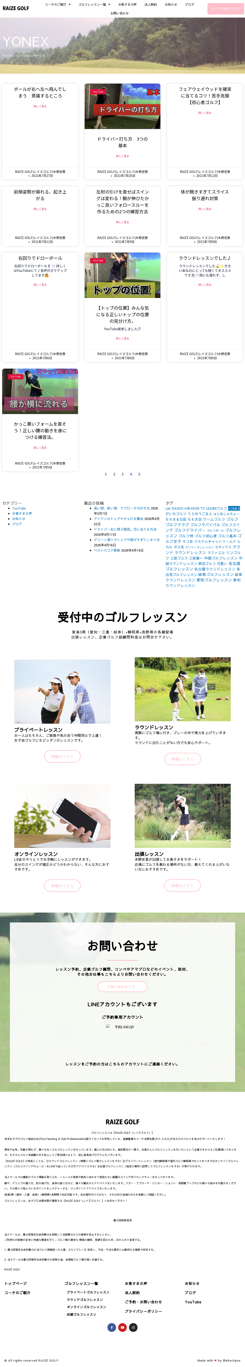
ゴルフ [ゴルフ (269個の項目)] (232, 520)
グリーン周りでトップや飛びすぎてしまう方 (127, 540)
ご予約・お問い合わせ (143, 1303)
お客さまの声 (127, 4)
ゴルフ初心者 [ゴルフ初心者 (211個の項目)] (205, 536)
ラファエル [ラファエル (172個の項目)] (216, 553)
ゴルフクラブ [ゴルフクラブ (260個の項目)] (177, 525)
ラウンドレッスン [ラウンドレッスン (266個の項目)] (190, 553)
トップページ (10, 56)
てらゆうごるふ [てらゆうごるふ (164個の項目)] (200, 514)
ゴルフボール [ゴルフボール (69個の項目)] (215, 531)
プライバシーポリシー (143, 1312)
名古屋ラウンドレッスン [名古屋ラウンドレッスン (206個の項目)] (214, 569)
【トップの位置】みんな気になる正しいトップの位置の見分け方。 (122, 315)
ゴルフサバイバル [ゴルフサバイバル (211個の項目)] (205, 525)
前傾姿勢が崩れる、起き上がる (40, 195)
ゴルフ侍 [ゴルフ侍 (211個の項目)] (185, 536)
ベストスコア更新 (107, 551)
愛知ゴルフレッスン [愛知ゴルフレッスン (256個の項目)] (214, 580)
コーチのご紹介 (58, 4)
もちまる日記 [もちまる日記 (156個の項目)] (176, 520)
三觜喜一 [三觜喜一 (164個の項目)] (196, 558)
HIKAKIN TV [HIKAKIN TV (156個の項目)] (195, 509)
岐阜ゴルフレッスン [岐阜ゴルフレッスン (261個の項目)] (216, 575)
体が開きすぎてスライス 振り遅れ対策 (207, 195)
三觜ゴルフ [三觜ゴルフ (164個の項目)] (179, 558)
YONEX (26, 56)
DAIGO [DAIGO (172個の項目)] (177, 509)
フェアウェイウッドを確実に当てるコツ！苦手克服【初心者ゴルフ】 (205, 95)
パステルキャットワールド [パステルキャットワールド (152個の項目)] (215, 542)
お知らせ (171, 4)
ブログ (189, 4)
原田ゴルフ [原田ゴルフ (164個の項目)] (207, 564)
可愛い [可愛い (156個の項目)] (222, 564)
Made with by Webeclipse (219, 1361)
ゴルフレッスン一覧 (94, 4)
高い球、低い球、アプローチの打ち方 (122, 509)
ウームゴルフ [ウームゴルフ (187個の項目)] (214, 520)
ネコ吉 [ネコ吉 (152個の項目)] (187, 542)
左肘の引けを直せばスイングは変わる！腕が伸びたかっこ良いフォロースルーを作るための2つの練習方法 (122, 202)
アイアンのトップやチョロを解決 (118, 519)
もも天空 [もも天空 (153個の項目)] (195, 520)
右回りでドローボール (40, 258)
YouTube (19, 509)
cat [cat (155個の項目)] (168, 509)
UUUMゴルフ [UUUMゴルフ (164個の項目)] (216, 509)
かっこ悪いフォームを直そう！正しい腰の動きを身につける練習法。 (40, 431)
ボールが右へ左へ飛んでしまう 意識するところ (40, 92)
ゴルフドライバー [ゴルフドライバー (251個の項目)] (190, 531)
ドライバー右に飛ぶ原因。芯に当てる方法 (125, 530)
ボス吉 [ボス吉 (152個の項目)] (179, 547)
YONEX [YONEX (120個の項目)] (234, 509)
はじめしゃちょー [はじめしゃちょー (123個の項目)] (226, 514)
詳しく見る (40, 106)
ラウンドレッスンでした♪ (205, 258)
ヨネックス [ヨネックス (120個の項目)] (223, 547)
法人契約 (151, 4)
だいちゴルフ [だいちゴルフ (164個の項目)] (176, 514)
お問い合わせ (119, 13)
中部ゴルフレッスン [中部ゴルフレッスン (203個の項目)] (221, 559)
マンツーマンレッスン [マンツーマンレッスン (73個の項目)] (199, 548)
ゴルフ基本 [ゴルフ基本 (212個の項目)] (227, 536)
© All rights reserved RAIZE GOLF (31, 1361)
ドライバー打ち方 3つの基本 (122, 142)
